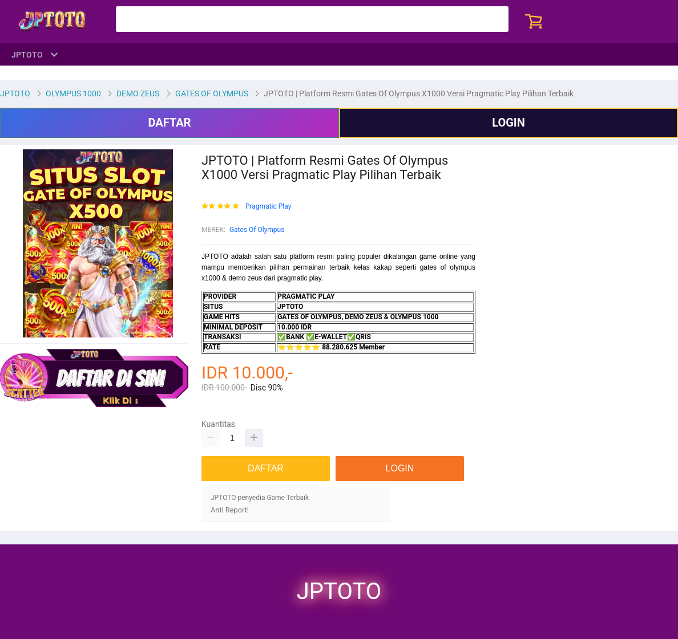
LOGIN (508, 122)
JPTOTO (339, 592)
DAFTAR (169, 122)
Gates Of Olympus (257, 230)
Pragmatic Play (268, 206)
